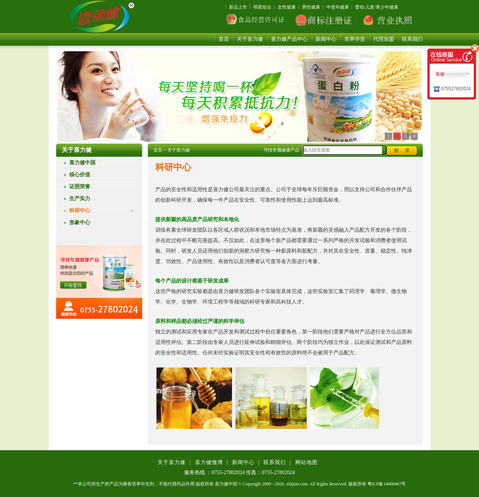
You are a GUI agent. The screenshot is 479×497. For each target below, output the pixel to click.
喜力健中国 (82, 162)
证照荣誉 (79, 186)
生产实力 (79, 198)
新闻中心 (325, 39)
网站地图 (306, 462)
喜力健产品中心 (289, 39)
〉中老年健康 (335, 7)
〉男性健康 (309, 7)
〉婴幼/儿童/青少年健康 (374, 7)
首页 (224, 39)
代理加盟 (383, 39)
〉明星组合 (260, 7)
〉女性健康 (284, 7)
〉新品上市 (236, 7)
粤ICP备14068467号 (386, 484)
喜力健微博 (209, 462)
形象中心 (79, 222)
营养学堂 (354, 39)
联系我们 (412, 39)
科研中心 (79, 210)
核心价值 (79, 174)
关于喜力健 (250, 39)
